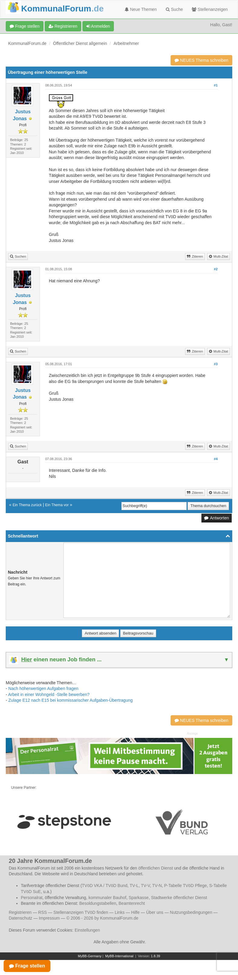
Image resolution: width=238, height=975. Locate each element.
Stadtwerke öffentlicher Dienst (179, 897)
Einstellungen (87, 930)
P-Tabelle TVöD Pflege (185, 885)
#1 (215, 85)
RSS (42, 912)
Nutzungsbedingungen (191, 912)
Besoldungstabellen (97, 903)
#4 (215, 459)
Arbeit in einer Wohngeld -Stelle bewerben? (49, 694)
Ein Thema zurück (27, 505)
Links (120, 912)
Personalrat (32, 897)
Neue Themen (141, 9)
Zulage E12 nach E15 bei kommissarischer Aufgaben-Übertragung (70, 700)
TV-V (145, 885)
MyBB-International (119, 956)
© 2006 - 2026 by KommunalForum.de (102, 918)
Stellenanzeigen (210, 9)
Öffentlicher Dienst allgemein (80, 43)
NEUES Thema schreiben (201, 60)
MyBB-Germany (89, 956)
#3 (215, 364)
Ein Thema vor (57, 505)
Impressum (49, 918)
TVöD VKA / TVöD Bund (104, 885)
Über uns (154, 912)
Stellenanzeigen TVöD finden (80, 912)
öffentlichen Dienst (155, 868)
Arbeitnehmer (126, 43)
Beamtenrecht (132, 903)
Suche (174, 9)
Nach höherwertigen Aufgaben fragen (43, 688)
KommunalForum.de (27, 43)
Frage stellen (25, 26)
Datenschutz (20, 918)
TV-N (157, 885)
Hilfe (135, 912)
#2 (215, 269)
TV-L (134, 885)
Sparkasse (139, 897)
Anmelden (98, 26)
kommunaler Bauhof (107, 897)
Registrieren (63, 26)
